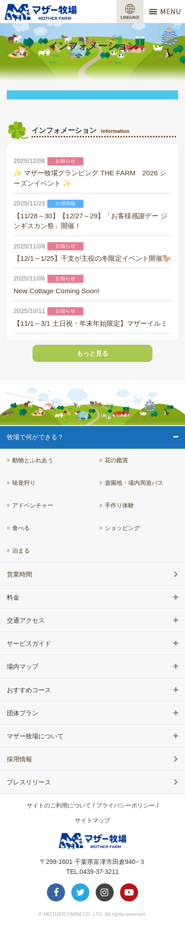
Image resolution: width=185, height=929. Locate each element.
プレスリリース (29, 782)
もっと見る (92, 353)
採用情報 (19, 759)
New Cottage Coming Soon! (57, 291)
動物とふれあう (32, 460)
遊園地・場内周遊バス (134, 483)
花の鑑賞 (116, 460)
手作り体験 (119, 505)
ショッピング (122, 528)
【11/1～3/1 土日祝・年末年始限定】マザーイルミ (90, 323)
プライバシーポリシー (125, 805)
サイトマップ (92, 820)
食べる (21, 528)
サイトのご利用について (59, 805)
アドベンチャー (32, 505)
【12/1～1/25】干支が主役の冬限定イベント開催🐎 (92, 258)
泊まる (21, 551)
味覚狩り (24, 483)
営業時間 (19, 574)
